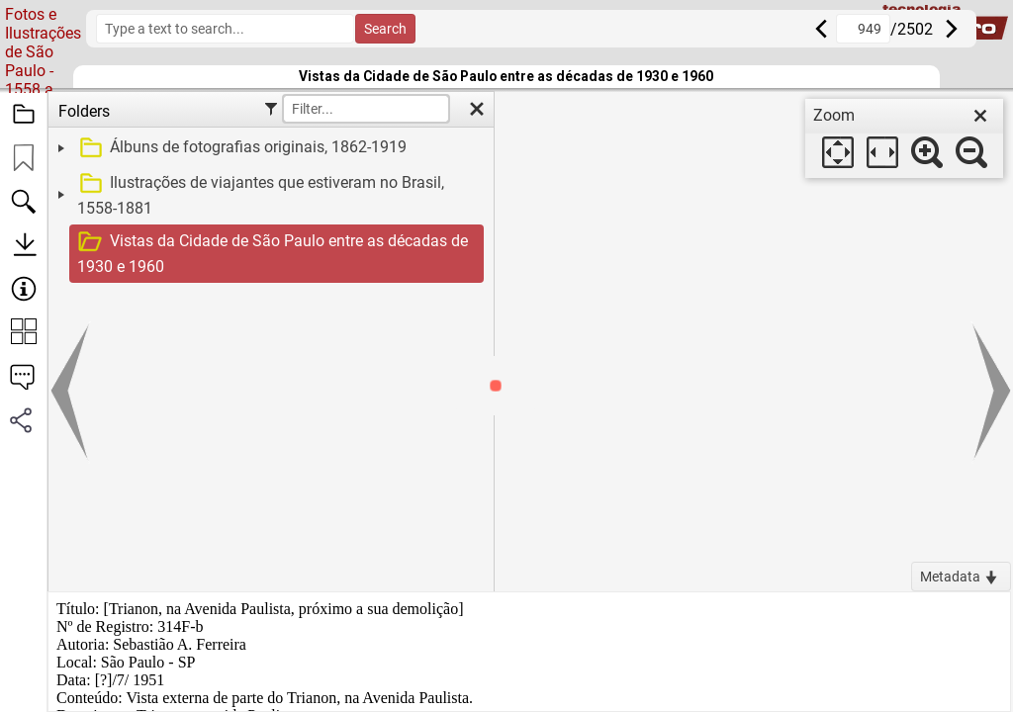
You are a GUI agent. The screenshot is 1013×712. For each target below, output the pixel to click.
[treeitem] (268, 148)
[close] (980, 116)
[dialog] (904, 138)
